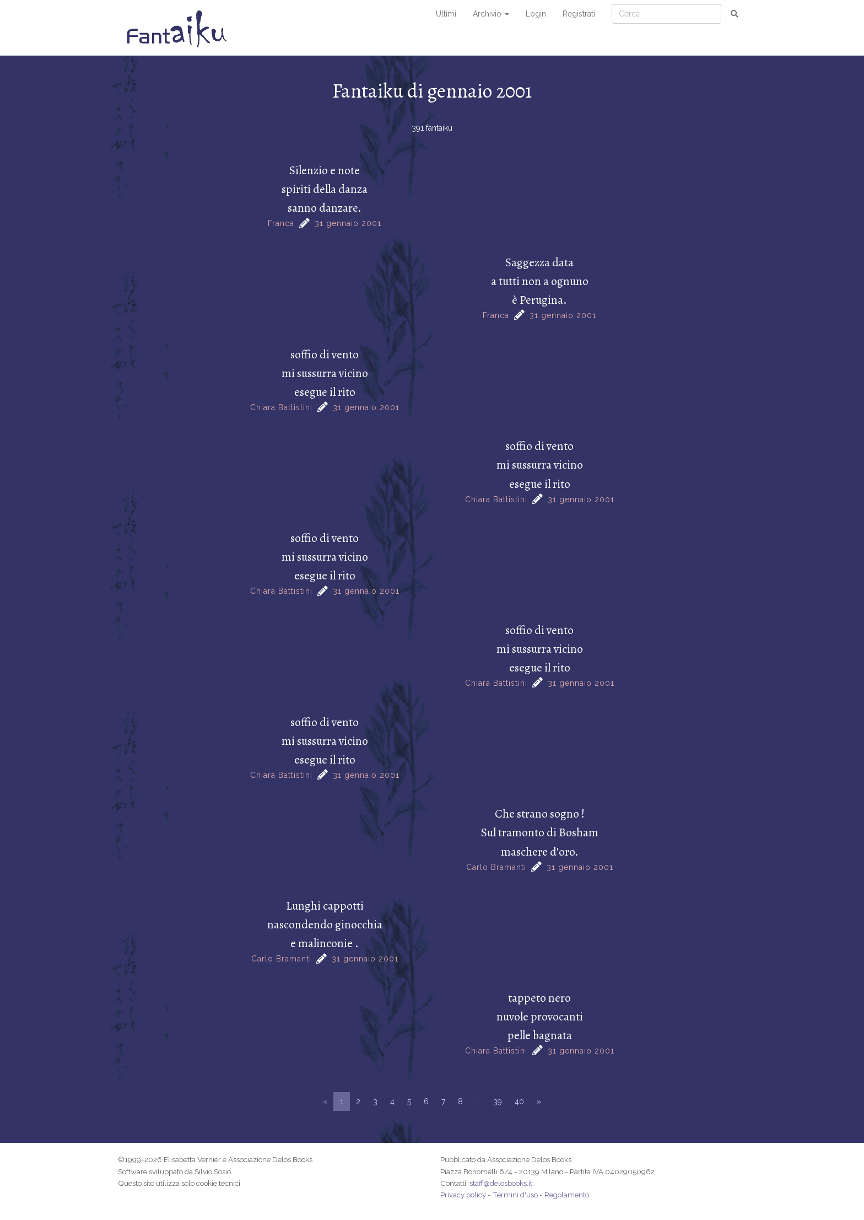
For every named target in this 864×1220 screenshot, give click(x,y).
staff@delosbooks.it (500, 1183)
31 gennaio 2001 (348, 223)
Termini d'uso (515, 1194)
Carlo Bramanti (496, 867)
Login (536, 13)
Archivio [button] (491, 13)
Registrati (579, 13)
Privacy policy (463, 1194)
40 (519, 1101)
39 (497, 1101)
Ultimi (446, 13)
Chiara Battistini (281, 407)
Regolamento (566, 1194)
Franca (281, 223)
